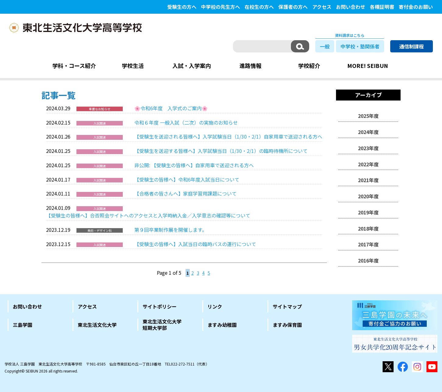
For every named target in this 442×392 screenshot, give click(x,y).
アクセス (321, 6)
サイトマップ (287, 306)
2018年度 (368, 228)
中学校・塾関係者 (360, 46)
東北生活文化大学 (97, 324)
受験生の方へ (181, 6)
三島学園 (22, 324)
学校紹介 (309, 65)
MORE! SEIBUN (367, 65)
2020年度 (368, 196)
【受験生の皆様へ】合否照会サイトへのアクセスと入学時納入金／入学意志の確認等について (148, 215)
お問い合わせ (350, 6)
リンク (214, 306)
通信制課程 (411, 46)
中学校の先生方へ (220, 6)
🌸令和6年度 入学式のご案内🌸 (171, 108)
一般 (325, 46)
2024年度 (368, 132)
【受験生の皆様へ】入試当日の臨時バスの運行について (195, 244)
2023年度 (368, 148)
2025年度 (368, 115)
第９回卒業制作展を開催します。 (170, 229)
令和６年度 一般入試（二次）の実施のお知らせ (186, 122)
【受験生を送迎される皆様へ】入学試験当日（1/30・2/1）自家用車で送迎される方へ (228, 136)
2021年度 (368, 180)
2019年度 (368, 212)
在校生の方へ (259, 6)
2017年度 (368, 244)
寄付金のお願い (416, 6)
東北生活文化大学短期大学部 (162, 325)
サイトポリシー (160, 306)
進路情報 (250, 65)
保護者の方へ (293, 6)
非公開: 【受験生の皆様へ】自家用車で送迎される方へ (194, 165)
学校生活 (133, 65)
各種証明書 (382, 6)
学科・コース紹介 (74, 65)
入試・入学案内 (191, 65)
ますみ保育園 (287, 324)
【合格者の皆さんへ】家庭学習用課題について (185, 193)
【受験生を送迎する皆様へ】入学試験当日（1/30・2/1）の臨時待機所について (221, 150)
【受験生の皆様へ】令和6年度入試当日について (186, 179)
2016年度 (368, 260)
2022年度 (368, 164)
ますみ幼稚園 (222, 324)
